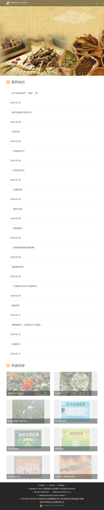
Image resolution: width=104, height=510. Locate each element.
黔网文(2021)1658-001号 (61, 492)
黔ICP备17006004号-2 (41, 492)
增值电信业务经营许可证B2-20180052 (52, 495)
